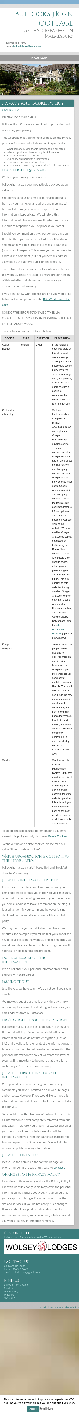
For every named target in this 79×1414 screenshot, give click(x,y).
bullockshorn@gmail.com (27, 46)
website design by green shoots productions (59, 1307)
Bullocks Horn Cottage (44, 19)
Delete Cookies (57, 836)
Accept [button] (32, 1408)
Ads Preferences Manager (58, 629)
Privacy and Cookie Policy (33, 103)
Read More (46, 1408)
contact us (60, 1167)
